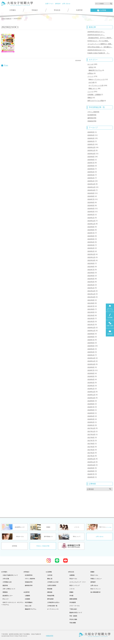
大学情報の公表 (6, 582)
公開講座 (27, 595)
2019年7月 (91, 370)
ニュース (90, 91)
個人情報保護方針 (95, 592)
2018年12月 (91, 391)
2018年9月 (91, 401)
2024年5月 (91, 205)
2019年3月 (91, 382)
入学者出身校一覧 (51, 606)
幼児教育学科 (92, 115)
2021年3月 (91, 318)
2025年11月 (91, 150)
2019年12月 (91, 358)
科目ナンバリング (74, 585)
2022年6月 (91, 272)
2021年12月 (91, 291)
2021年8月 (91, 303)
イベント (90, 76)
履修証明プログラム (95, 70)
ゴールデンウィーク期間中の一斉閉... (100, 44)
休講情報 (71, 575)
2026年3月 (91, 138)
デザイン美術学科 (93, 112)
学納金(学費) (50, 595)
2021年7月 (91, 306)
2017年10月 (91, 434)
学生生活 (57, 10)
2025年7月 (91, 163)
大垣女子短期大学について (9, 575)
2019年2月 (91, 385)
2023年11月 (91, 224)
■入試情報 (49, 572)
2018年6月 (91, 410)
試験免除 (49, 592)
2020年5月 (91, 346)
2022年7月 (91, 269)
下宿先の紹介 (72, 609)
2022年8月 (91, 266)
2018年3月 (91, 419)
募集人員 (49, 578)
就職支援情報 (72, 599)
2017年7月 (91, 440)
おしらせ (90, 64)
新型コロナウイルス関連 (96, 100)
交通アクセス (49, 3)
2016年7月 (91, 474)
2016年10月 (91, 465)
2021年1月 (91, 324)
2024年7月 (91, 199)
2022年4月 (91, 279)
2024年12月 (91, 184)
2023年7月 (91, 233)
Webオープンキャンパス (97, 79)
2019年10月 (91, 364)
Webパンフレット (95, 589)
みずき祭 (91, 82)
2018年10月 (91, 398)
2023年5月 (91, 239)
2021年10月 (91, 297)
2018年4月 (91, 416)
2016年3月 (91, 477)
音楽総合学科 (92, 121)
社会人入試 (27, 606)
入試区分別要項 (51, 585)
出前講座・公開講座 (94, 94)
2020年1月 (91, 355)
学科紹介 (35, 10)
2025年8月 (91, 159)
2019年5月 (91, 376)
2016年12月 (91, 459)
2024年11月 (91, 187)
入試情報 (101, 10)
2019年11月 (91, 361)
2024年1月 (91, 218)
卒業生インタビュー (96, 578)
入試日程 (49, 575)
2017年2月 (91, 453)
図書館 (70, 592)
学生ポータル (72, 578)
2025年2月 (91, 178)
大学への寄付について (8, 589)
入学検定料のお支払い (53, 602)
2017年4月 (91, 447)
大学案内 (12, 10)
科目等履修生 (28, 602)
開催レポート (93, 88)
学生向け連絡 (72, 619)
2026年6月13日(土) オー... (96, 32)
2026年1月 (91, 144)
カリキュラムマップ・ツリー (77, 582)
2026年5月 (91, 132)
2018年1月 (91, 425)
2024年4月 (91, 208)
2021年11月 (91, 294)
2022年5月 (91, 275)
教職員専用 (49, 636)
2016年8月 (91, 471)
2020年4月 (91, 349)
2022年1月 (91, 288)
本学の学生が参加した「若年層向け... (100, 47)
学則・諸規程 (72, 616)
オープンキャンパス (52, 609)
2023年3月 (91, 245)
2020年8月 (91, 337)
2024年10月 (91, 190)
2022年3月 (91, 282)
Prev (4, 65)
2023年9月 (91, 227)
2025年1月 (91, 181)
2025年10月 (91, 153)
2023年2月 (91, 248)
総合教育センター (7, 595)
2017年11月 (91, 431)
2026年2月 (91, 141)
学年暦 (70, 595)
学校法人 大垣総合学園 (42, 546)
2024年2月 (91, 214)
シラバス (71, 589)
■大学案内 (4, 572)
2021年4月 (91, 315)
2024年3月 (91, 211)
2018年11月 (91, 395)
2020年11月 (91, 330)
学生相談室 (72, 602)
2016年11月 (91, 462)
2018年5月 (91, 413)
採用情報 (14, 546)
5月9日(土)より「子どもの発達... (98, 41)
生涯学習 (79, 10)
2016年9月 (91, 468)
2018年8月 (91, 404)
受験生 (90, 97)
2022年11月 (91, 257)
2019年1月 (91, 388)
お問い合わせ (66, 3)
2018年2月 (91, 422)
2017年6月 (91, 443)
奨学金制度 (49, 599)
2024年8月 (91, 196)
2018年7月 (91, 407)
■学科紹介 (26, 572)
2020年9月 (91, 334)
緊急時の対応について (75, 612)
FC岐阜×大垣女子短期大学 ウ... (99, 53)
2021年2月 (91, 321)
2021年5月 (91, 312)
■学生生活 (71, 572)
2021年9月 (91, 300)
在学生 (91, 67)
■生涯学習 (26, 592)
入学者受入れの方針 (52, 582)
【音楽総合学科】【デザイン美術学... (100, 38)
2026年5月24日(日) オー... (96, 35)
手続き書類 (72, 622)
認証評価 (4, 585)
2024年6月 (91, 202)
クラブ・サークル (74, 606)
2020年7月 (91, 340)
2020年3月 (91, 352)
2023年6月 (91, 236)
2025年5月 (91, 169)
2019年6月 (91, 373)
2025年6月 (91, 166)
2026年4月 (91, 135)
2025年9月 (91, 156)
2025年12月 (91, 147)
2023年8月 (91, 230)
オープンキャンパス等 (96, 85)
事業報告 (4, 592)
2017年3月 (91, 450)
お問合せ (90, 73)
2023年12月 (91, 221)
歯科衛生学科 (92, 118)
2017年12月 (91, 428)
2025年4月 (91, 172)
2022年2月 (91, 285)
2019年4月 (91, 379)
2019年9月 (91, 367)
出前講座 (27, 599)
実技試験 (49, 589)
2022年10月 (91, 260)
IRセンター (5, 599)
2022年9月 (91, 263)
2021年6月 (91, 309)
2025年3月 (91, 175)
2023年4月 (91, 242)
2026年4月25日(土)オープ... (97, 50)
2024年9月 (91, 193)
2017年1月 (91, 456)
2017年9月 (91, 437)
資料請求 (58, 3)
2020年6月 (91, 343)
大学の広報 (5, 578)
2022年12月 (91, 254)
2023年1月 (91, 251)
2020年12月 (91, 327)
